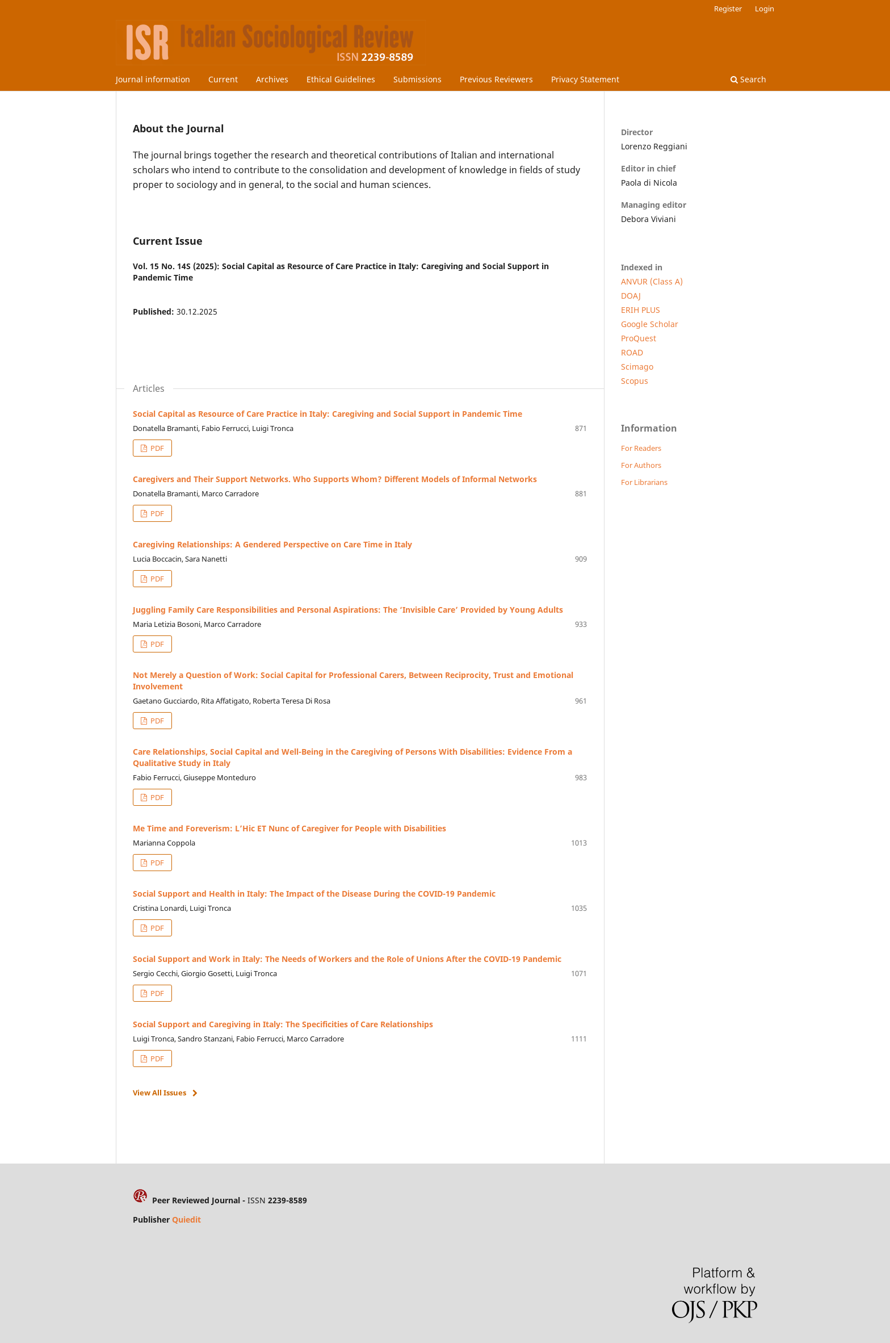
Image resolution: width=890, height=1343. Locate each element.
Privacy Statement (585, 79)
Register (728, 8)
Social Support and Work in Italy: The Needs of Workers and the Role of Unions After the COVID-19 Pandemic (347, 958)
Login (764, 8)
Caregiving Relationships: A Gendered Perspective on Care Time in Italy (272, 544)
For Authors (641, 465)
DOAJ (631, 295)
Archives (272, 79)
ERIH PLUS (640, 309)
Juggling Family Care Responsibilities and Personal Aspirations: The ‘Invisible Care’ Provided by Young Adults (348, 609)
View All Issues (159, 1092)
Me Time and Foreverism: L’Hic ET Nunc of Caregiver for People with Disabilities (289, 828)
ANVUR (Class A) (652, 281)
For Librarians (644, 482)
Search (748, 79)
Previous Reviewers (496, 79)
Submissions (417, 79)
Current (223, 79)
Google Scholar (649, 324)
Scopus (634, 380)
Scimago (637, 366)
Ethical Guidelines (341, 79)
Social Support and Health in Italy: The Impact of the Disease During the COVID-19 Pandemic (314, 893)
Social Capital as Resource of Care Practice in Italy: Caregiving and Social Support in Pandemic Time (327, 413)
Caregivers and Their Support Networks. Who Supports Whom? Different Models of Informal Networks (335, 479)
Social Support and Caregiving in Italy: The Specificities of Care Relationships (283, 1024)
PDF (156, 448)
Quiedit (186, 1219)
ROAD (632, 352)
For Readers (641, 448)
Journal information (153, 79)
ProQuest (638, 338)
